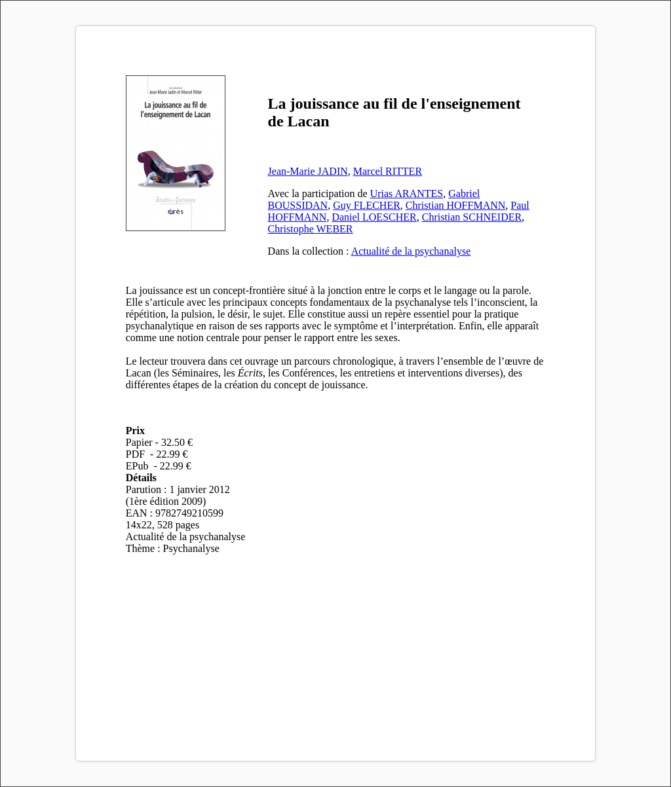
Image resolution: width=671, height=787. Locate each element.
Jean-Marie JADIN (308, 171)
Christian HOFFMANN (455, 205)
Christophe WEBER (310, 228)
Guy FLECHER (366, 205)
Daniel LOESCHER (374, 217)
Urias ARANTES (407, 193)
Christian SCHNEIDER (472, 217)
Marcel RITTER (387, 171)
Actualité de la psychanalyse (411, 251)
